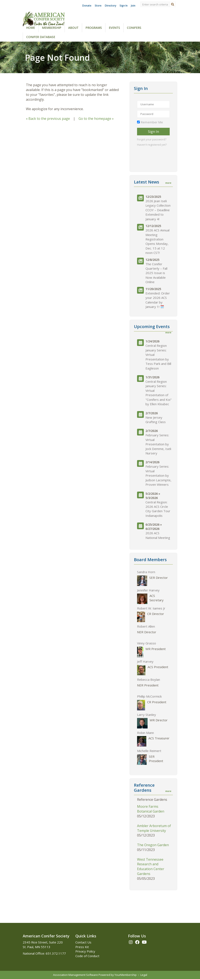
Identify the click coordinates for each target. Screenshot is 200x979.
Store (98, 5)
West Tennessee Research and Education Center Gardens (150, 866)
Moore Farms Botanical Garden (150, 809)
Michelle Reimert (149, 751)
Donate (86, 5)
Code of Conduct (87, 956)
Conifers (134, 28)
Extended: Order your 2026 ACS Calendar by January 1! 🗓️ (157, 300)
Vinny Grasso (146, 643)
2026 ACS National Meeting (157, 535)
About (73, 28)
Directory (110, 5)
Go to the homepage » (96, 118)
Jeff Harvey (145, 661)
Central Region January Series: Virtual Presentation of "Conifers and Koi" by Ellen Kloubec (158, 392)
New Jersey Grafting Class (155, 419)
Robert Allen (146, 626)
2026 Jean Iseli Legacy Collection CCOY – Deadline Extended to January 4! (158, 210)
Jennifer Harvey (148, 590)
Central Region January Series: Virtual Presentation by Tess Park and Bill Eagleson (158, 356)
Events (114, 28)
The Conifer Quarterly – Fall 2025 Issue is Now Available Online (156, 273)
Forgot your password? (151, 139)
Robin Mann (145, 733)
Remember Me (152, 122)
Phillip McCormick (149, 696)
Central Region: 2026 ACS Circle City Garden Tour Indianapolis (157, 509)
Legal (143, 975)
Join (133, 5)
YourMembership (126, 975)
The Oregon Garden (153, 845)
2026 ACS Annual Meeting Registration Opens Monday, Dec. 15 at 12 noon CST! (157, 241)
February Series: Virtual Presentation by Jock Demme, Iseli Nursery (158, 444)
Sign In (124, 5)
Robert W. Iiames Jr (151, 608)
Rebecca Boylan (148, 679)
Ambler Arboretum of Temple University (154, 828)
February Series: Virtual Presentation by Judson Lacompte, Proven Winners (158, 475)
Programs (93, 28)
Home (30, 28)
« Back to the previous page (48, 118)
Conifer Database (40, 37)
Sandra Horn (146, 572)
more (168, 182)
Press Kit (82, 947)
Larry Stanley (146, 714)
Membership (51, 28)
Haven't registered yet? (152, 144)
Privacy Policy (85, 951)
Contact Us (83, 942)
